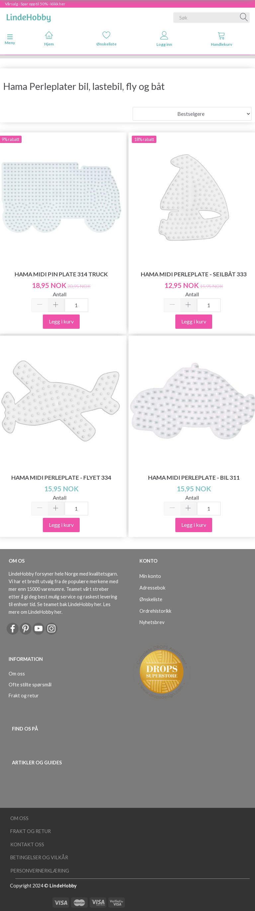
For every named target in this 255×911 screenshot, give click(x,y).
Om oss (17, 673)
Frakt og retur (24, 695)
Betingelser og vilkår (39, 857)
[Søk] (244, 17)
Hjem (49, 38)
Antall (59, 294)
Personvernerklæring (39, 871)
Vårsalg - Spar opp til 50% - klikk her (35, 3)
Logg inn (164, 39)
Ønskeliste (106, 38)
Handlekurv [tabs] (221, 39)
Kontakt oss (27, 844)
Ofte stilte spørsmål (30, 684)
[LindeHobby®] (28, 16)
